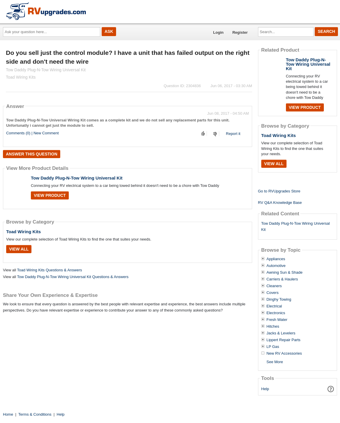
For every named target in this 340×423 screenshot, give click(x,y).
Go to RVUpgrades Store (279, 191)
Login (218, 32)
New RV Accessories (284, 353)
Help (265, 389)
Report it (233, 134)
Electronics (276, 313)
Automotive (276, 266)
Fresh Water (277, 320)
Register (240, 32)
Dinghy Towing (279, 299)
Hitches (273, 326)
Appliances (276, 259)
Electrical (274, 306)
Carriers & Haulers (282, 279)
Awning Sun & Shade (285, 272)
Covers (273, 293)
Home (8, 414)
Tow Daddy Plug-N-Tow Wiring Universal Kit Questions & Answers (72, 277)
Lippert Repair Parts (284, 340)
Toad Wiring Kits (23, 231)
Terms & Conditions (34, 414)
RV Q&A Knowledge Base (280, 202)
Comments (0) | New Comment (32, 133)
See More (275, 362)
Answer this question (31, 154)
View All (19, 249)
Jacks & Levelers (281, 333)
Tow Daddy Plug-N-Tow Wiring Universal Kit (77, 177)
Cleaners (274, 286)
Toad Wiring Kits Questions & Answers (49, 270)
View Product (50, 195)
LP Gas (273, 347)
